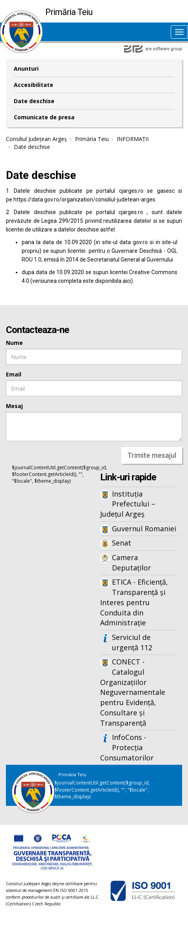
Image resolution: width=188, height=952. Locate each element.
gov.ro (140, 242)
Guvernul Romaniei (144, 528)
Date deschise (34, 101)
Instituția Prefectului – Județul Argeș (127, 504)
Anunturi (26, 68)
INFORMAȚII (133, 139)
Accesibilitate (33, 84)
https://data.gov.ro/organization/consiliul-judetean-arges (84, 199)
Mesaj (14, 406)
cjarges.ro (131, 191)
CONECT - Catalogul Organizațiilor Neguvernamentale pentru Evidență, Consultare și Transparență (132, 692)
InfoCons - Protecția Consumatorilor (127, 747)
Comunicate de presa (44, 117)
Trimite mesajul (151, 455)
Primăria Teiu (92, 139)
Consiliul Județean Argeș (36, 139)
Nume (14, 342)
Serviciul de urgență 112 (132, 642)
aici (127, 281)
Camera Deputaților (131, 562)
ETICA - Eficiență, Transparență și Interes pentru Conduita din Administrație (134, 602)
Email (13, 374)
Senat (121, 542)
